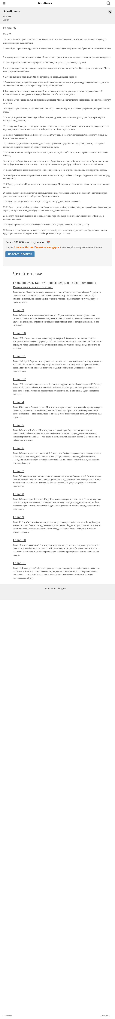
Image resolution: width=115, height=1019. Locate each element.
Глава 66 (104, 1016)
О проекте (50, 588)
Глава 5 (18, 425)
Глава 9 (18, 310)
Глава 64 (8, 1016)
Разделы (62, 588)
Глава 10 (19, 333)
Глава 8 (18, 494)
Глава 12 (19, 379)
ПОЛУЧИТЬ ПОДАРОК (20, 254)
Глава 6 (18, 448)
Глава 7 (18, 471)
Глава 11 (19, 356)
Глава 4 (18, 402)
